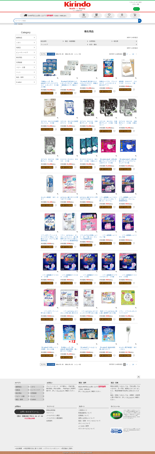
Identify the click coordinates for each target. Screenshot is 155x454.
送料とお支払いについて (86, 418)
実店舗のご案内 (67, 448)
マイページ (122, 15)
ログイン (136, 9)
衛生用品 (19, 57)
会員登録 (84, 15)
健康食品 (19, 37)
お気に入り (109, 15)
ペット (18, 72)
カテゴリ (18, 383)
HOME (15, 24)
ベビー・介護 (20, 67)
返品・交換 (114, 383)
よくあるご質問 (83, 426)
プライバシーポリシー (52, 448)
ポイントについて (84, 423)
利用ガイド (96, 15)
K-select (19, 82)
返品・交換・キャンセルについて (89, 421)
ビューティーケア (22, 52)
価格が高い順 (69, 54)
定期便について (83, 415)
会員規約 (49, 421)
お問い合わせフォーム (29, 412)
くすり (18, 42)
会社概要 (19, 448)
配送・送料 (82, 383)
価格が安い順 (59, 54)
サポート (82, 406)
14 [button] (133, 54)
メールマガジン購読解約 (54, 418)
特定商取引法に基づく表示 (33, 448)
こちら (60, 391)
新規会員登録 (50, 410)
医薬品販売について (85, 413)
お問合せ (18, 406)
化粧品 (18, 47)
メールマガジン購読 (53, 415)
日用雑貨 (19, 62)
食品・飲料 (20, 77)
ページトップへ (138, 377)
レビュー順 (77, 54)
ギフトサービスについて (86, 428)
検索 (139, 20)
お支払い (50, 383)
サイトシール (115, 406)
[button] (136, 54)
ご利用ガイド (82, 410)
